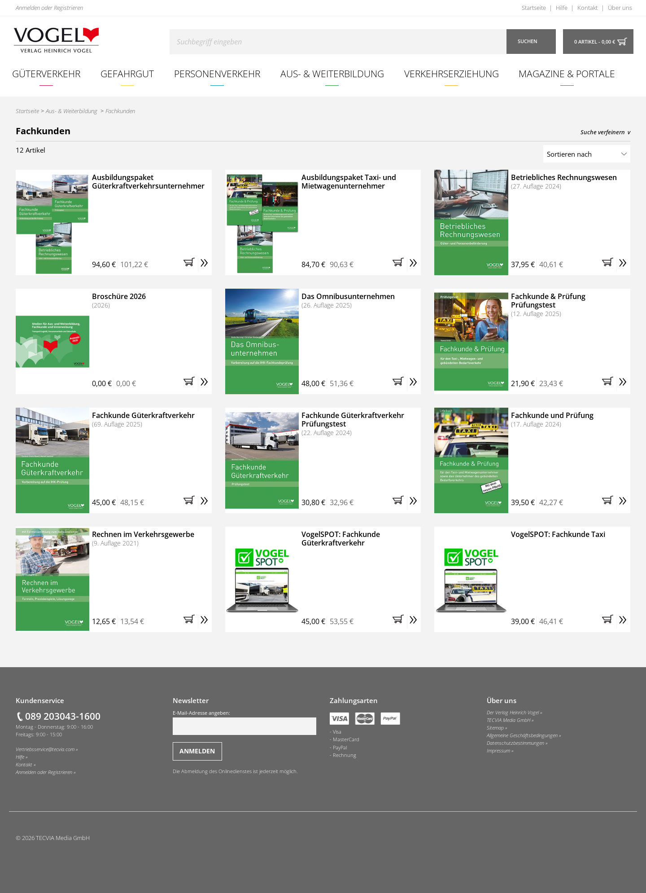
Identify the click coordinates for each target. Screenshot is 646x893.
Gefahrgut (127, 73)
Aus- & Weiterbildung (332, 73)
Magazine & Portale (567, 73)
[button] (190, 264)
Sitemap (495, 728)
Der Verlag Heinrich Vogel (513, 712)
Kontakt (587, 8)
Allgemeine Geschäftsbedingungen (522, 735)
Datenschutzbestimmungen (515, 743)
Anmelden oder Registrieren (49, 8)
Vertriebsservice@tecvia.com (45, 749)
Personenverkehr (217, 73)
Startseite (534, 8)
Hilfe (561, 8)
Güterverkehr (46, 73)
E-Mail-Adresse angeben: (244, 722)
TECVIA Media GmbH (508, 720)
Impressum (498, 751)
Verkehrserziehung (451, 73)
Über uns (620, 8)
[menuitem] (46, 74)
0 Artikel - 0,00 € (594, 42)
